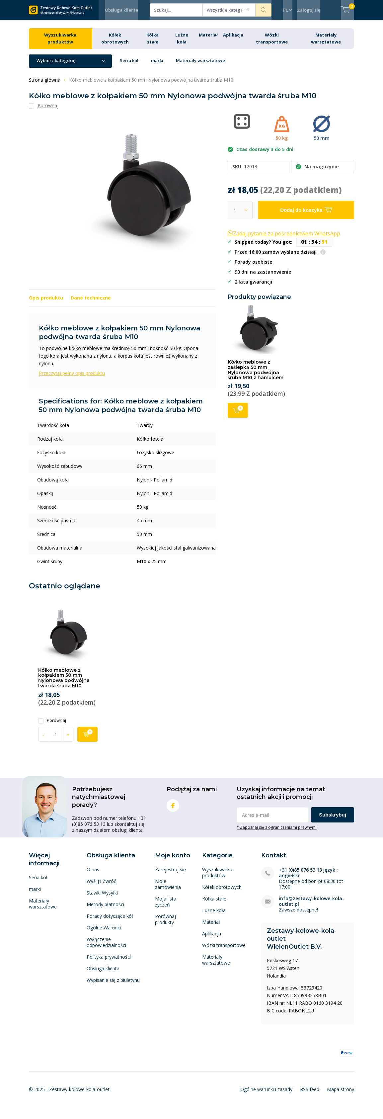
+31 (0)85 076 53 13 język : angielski (308, 877)
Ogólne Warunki (104, 932)
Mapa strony (340, 1094)
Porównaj (52, 725)
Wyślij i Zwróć (101, 886)
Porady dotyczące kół (110, 921)
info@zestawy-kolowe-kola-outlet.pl (311, 906)
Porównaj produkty (165, 924)
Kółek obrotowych (222, 892)
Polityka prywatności (109, 962)
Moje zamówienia (168, 889)
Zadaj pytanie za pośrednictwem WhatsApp (284, 238)
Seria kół (129, 65)
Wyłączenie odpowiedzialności (106, 947)
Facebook (173, 809)
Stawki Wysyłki (102, 898)
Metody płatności (105, 909)
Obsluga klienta (103, 973)
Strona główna (44, 85)
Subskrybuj (332, 819)
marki (157, 65)
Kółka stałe (214, 904)
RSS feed (309, 1094)
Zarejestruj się (170, 874)
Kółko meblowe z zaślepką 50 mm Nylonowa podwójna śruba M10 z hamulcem (255, 375)
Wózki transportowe (224, 950)
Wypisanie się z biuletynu (113, 985)
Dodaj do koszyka (238, 414)
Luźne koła (214, 915)
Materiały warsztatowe (200, 65)
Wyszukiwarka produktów (217, 877)
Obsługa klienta (121, 10)
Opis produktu (46, 303)
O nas (93, 874)
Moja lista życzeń (165, 907)
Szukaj (263, 10)
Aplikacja (233, 40)
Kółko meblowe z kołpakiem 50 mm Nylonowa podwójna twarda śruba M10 (64, 683)
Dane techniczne (91, 303)
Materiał (208, 40)
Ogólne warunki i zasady (266, 1094)
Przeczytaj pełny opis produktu (72, 378)
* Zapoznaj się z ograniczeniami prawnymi (277, 832)
